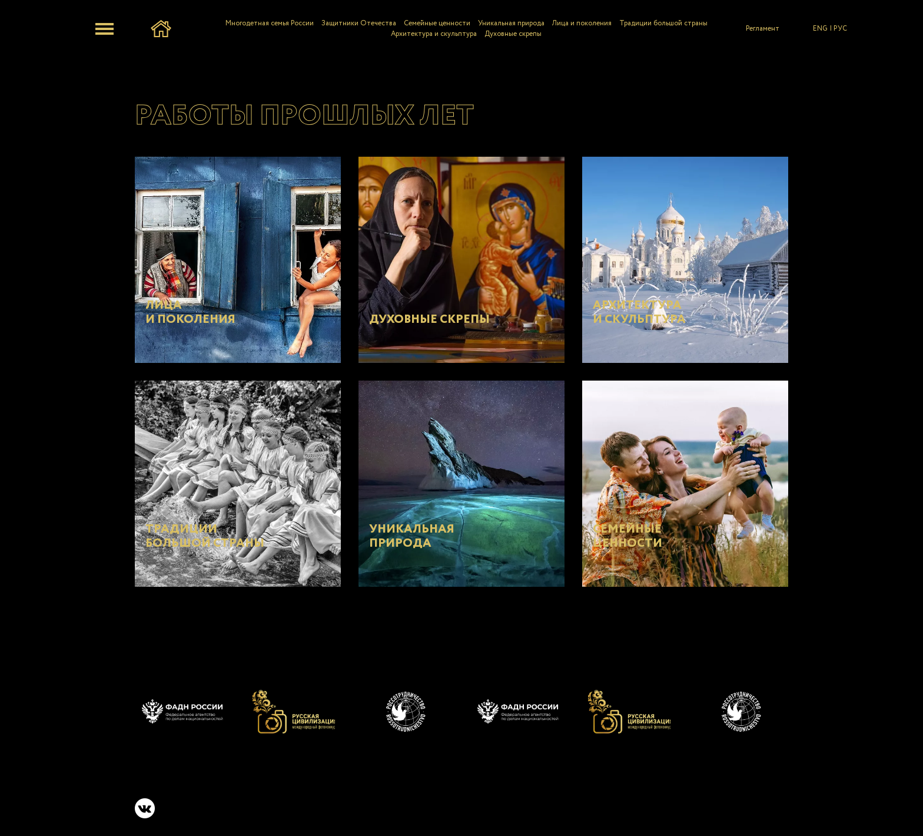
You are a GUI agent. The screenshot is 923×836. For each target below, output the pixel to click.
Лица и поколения (582, 23)
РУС (840, 29)
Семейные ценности (437, 23)
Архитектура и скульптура (434, 34)
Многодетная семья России (269, 23)
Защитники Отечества (358, 23)
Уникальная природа (511, 23)
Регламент (762, 29)
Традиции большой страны (663, 23)
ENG (820, 29)
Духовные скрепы (513, 34)
